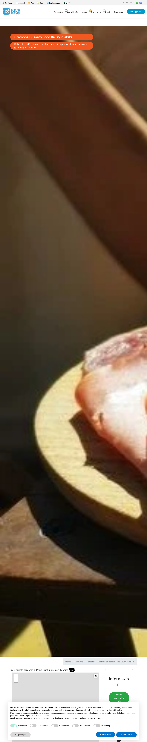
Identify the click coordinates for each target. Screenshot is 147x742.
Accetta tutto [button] (126, 734)
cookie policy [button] (116, 710)
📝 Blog (40, 3)
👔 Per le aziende (53, 3)
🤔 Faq (31, 3)
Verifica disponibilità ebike (119, 697)
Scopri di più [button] (20, 734)
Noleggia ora (136, 11)
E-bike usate (96, 11)
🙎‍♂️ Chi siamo (7, 3)
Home (68, 661)
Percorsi (91, 661)
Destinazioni (58, 12)
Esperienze (118, 12)
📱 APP (67, 3)
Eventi (107, 11)
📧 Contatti (20, 3)
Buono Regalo (72, 11)
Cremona (78, 661)
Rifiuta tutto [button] (105, 734)
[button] (16, 676)
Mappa (84, 12)
